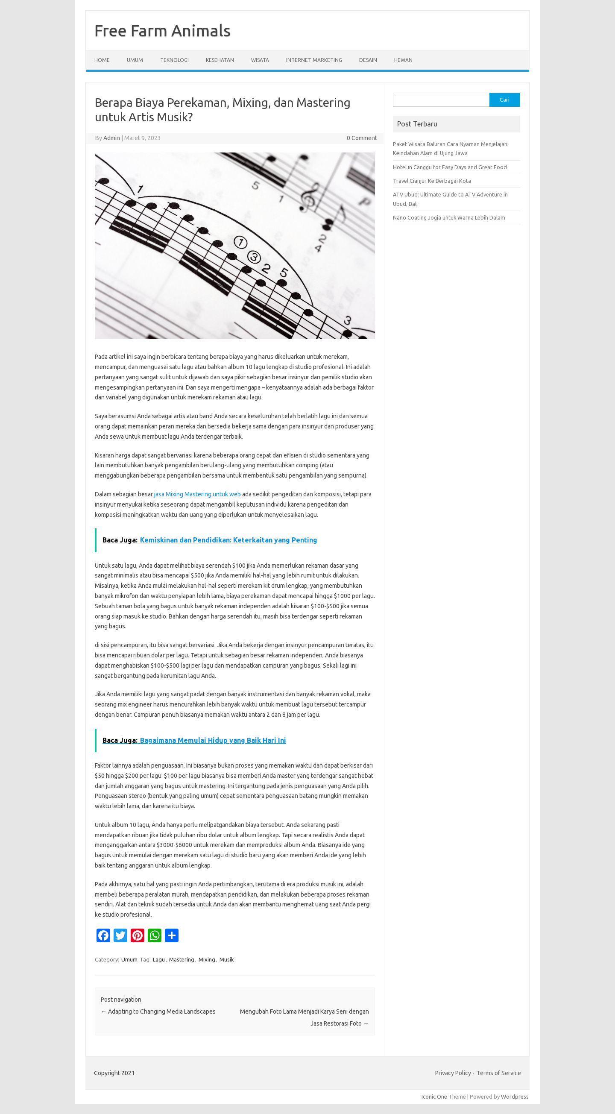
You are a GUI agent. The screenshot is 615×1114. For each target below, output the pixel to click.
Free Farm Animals (162, 30)
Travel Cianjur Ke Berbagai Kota (432, 181)
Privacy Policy (453, 1073)
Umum (135, 60)
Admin (111, 138)
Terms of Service (499, 1073)
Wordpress (515, 1096)
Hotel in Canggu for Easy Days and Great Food (450, 167)
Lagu (159, 959)
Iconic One (434, 1096)
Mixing (207, 959)
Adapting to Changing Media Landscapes (158, 1011)
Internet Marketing (314, 60)
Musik (227, 959)
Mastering (181, 959)
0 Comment (362, 138)
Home (102, 60)
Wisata (260, 60)
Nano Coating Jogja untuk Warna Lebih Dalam (449, 217)
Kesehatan (220, 60)
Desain (368, 60)
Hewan (403, 60)
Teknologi (174, 60)
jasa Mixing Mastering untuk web (197, 494)
